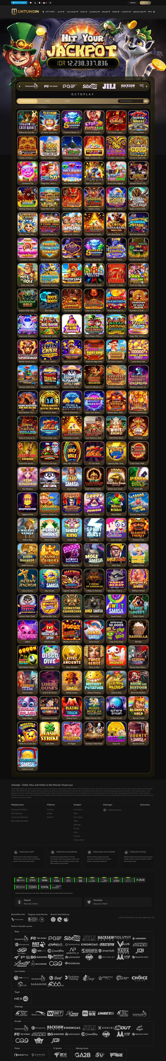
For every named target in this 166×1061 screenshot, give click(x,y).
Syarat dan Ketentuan (19, 817)
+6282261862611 (112, 810)
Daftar (145, 3)
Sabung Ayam (139, 12)
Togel (83, 12)
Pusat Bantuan (17, 813)
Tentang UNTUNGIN (19, 810)
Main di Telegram (19, 3)
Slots (61, 12)
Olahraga (95, 12)
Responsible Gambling (19, 821)
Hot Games (50, 11)
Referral (50, 817)
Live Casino (72, 12)
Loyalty (50, 813)
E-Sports (126, 12)
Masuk (133, 3)
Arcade (106, 12)
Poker (115, 12)
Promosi (151, 11)
